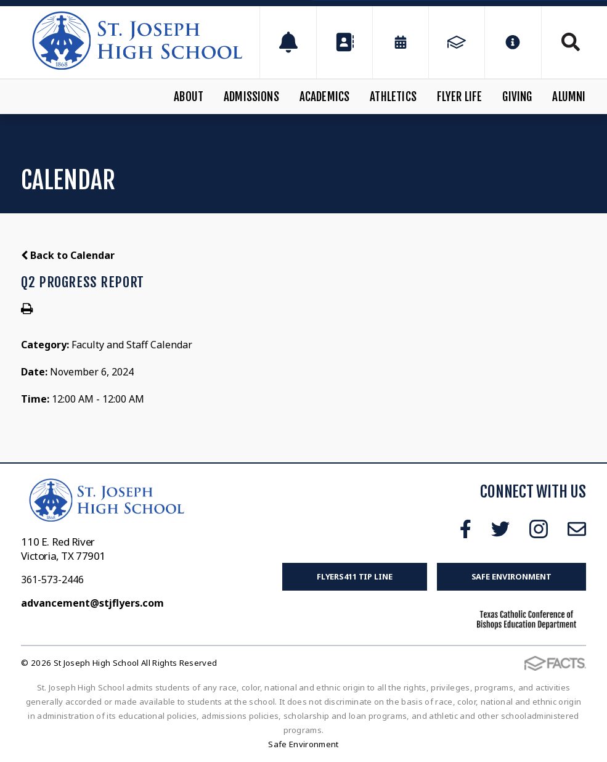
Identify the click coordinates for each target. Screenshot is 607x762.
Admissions (251, 96)
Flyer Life (460, 96)
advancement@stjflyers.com (92, 603)
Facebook (465, 529)
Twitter (500, 529)
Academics (324, 96)
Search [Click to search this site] (570, 42)
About (188, 96)
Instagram (538, 529)
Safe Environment (511, 576)
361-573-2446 (52, 579)
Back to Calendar (68, 255)
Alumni (568, 96)
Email (577, 529)
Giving (517, 96)
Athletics (393, 96)
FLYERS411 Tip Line (355, 576)
